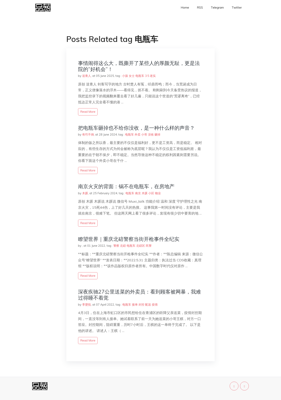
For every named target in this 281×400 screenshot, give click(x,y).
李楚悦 (86, 304)
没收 (151, 134)
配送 (148, 304)
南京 (138, 193)
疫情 (155, 304)
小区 (151, 193)
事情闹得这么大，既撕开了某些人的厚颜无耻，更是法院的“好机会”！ (139, 66)
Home (185, 7)
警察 (116, 245)
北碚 (123, 245)
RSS (200, 7)
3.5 (147, 76)
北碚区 (140, 245)
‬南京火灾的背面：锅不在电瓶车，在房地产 (126, 186)
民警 (149, 245)
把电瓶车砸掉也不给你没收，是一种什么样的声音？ (136, 128)
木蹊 (85, 193)
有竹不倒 (88, 134)
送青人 (86, 76)
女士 (132, 76)
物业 (158, 193)
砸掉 (157, 134)
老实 (153, 76)
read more (87, 112)
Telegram (217, 7)
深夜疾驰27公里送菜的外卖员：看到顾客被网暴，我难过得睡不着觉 (139, 294)
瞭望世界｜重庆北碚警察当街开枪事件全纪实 (128, 239)
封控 (141, 304)
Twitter (237, 7)
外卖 (137, 134)
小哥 (144, 134)
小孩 (125, 76)
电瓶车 (139, 76)
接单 (135, 304)
